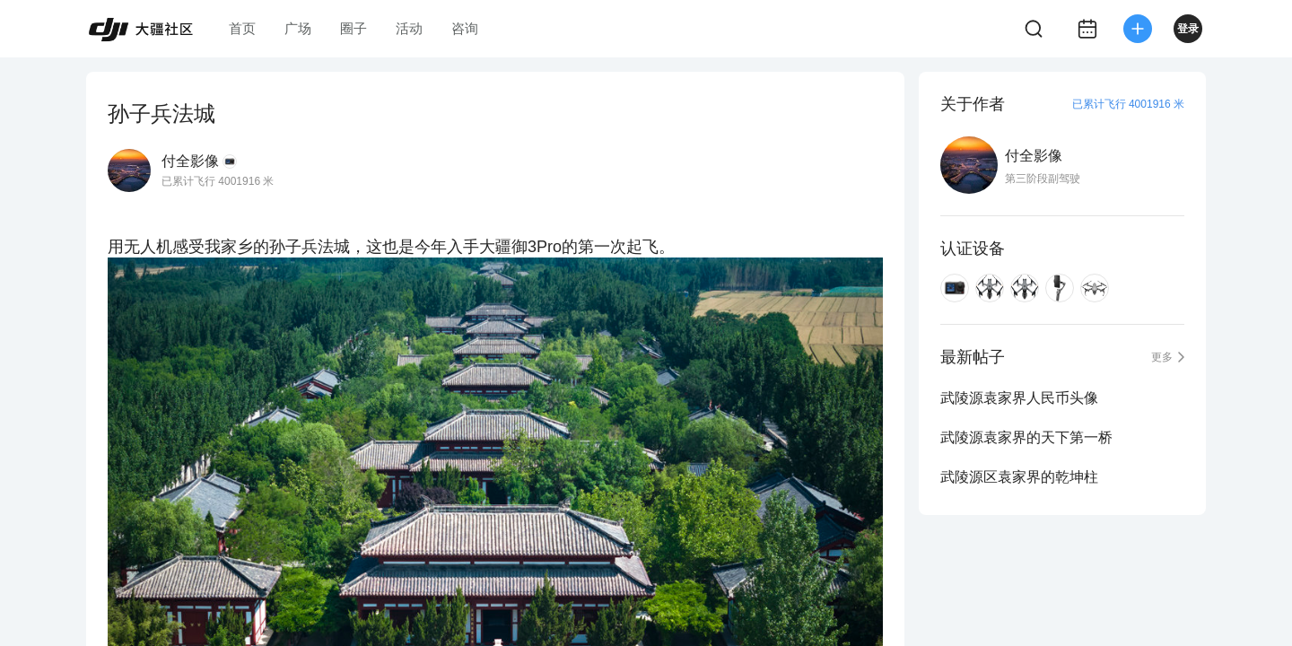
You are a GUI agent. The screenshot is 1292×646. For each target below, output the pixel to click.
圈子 (353, 28)
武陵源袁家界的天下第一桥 (1026, 437)
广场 (297, 28)
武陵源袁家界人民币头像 (1019, 398)
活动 (409, 28)
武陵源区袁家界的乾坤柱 (1019, 476)
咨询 (464, 28)
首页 (242, 28)
